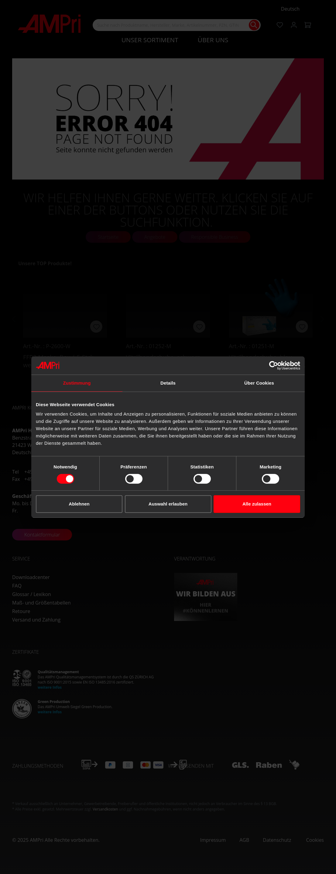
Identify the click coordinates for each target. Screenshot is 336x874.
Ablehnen (79, 503)
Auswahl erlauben (168, 503)
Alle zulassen (256, 503)
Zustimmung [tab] (77, 383)
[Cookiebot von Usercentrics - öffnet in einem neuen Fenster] (273, 365)
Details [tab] (168, 383)
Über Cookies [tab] (259, 383)
